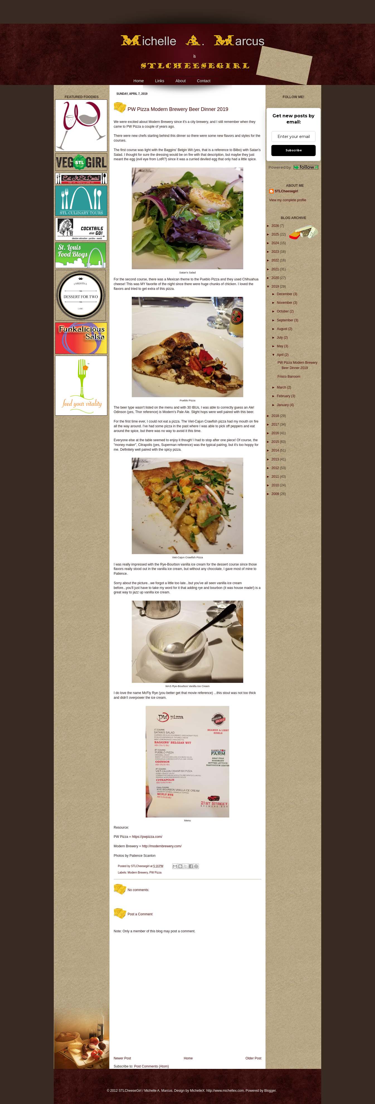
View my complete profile (287, 200)
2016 (276, 433)
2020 (276, 278)
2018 (276, 416)
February (284, 396)
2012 (276, 468)
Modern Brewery (138, 872)
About (181, 81)
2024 (276, 243)
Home (138, 81)
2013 (276, 459)
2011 (276, 477)
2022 (276, 260)
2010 (276, 485)
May (280, 346)
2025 (276, 234)
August (282, 329)
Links (159, 81)
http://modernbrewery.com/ (162, 846)
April (280, 355)
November (285, 303)
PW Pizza (155, 872)
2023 (276, 252)
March (282, 387)
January (283, 405)
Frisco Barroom (288, 376)
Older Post (253, 1058)
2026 (276, 226)
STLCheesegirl (140, 866)
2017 (276, 424)
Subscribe (294, 150)
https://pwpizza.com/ (147, 837)
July (280, 337)
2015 (276, 442)
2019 (276, 286)
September (285, 320)
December (285, 294)
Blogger (270, 1091)
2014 (276, 450)
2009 (276, 494)
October (283, 311)
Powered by (293, 167)
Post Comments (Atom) (151, 1066)
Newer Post (122, 1058)
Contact (203, 81)
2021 (276, 269)
